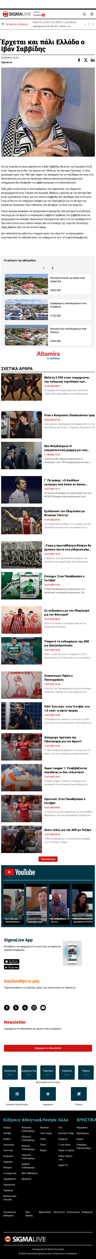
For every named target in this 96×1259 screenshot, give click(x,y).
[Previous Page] (43, 267)
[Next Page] (52, 267)
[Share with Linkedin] (92, 59)
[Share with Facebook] (79, 59)
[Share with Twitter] (86, 59)
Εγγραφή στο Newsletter (48, 1047)
